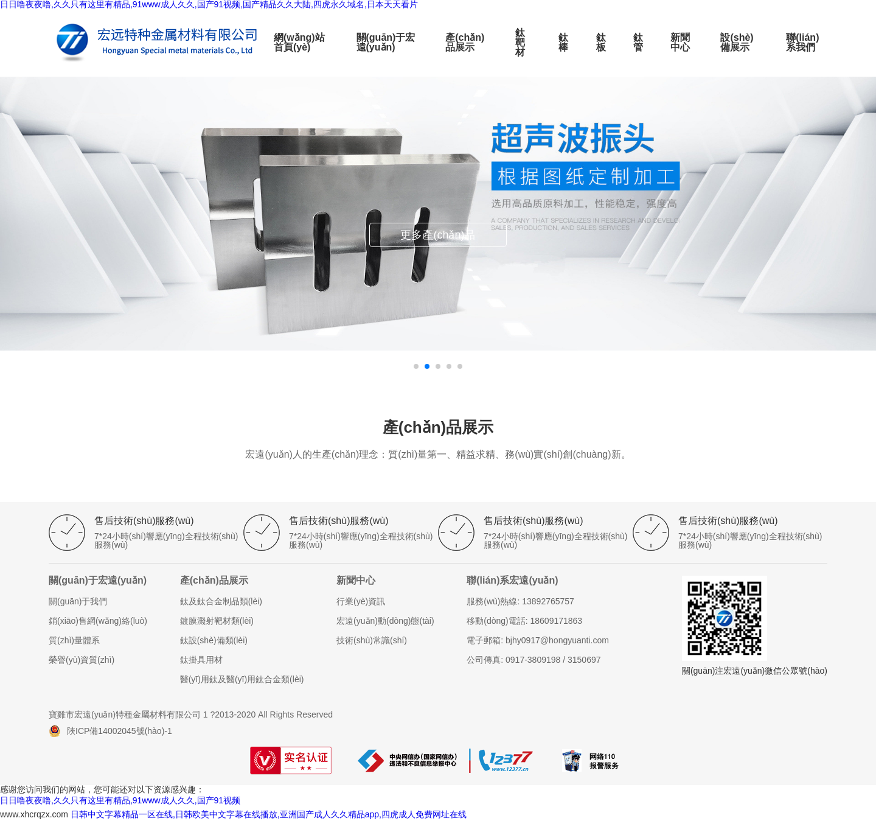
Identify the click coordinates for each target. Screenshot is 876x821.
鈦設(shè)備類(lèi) (214, 640)
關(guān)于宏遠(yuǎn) (385, 42)
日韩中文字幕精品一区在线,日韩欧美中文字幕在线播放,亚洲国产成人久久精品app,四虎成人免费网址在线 (269, 814)
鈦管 (638, 42)
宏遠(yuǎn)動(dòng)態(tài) (385, 621)
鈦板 (601, 42)
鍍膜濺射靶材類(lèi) (217, 621)
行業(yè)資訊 (360, 601)
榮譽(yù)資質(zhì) (81, 660)
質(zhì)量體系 (74, 640)
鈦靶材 (520, 42)
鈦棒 (563, 42)
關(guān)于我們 (78, 601)
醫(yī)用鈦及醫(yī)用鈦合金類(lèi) (242, 679)
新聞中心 (680, 42)
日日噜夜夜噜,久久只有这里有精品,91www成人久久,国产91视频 (120, 800)
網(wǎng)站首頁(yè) (299, 42)
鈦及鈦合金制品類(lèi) (221, 601)
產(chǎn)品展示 (464, 42)
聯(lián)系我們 (802, 42)
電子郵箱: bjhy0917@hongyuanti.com (538, 640)
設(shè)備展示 (736, 42)
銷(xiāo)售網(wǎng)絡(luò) (98, 621)
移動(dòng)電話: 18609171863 (524, 621)
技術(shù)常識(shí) (371, 640)
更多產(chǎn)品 (437, 235)
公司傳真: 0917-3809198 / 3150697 (533, 660)
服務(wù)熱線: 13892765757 (520, 601)
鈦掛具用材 (201, 660)
